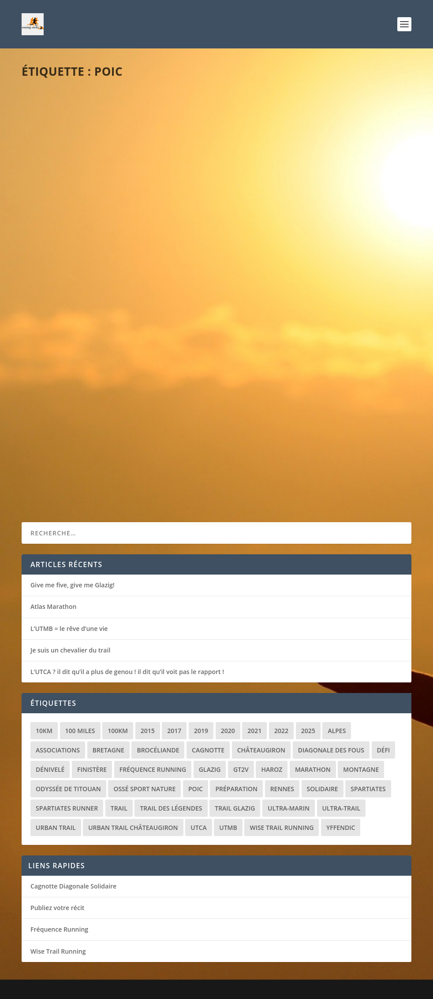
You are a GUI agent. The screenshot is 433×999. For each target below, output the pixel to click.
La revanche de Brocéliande (88, 424)
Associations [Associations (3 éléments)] (58, 750)
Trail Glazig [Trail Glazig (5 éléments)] (235, 808)
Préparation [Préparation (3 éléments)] (236, 789)
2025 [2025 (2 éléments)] (308, 730)
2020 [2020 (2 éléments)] (228, 730)
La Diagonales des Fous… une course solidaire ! (306, 196)
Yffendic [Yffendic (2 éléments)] (340, 827)
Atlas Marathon (53, 606)
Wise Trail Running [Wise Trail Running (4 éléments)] (282, 827)
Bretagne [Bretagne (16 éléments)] (108, 750)
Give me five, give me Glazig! (72, 585)
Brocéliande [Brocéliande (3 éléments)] (158, 750)
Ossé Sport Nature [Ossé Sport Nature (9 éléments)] (144, 789)
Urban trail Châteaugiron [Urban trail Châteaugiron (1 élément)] (133, 827)
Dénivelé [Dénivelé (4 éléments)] (50, 769)
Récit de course (110, 225)
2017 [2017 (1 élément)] (174, 730)
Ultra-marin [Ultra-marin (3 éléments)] (289, 808)
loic (44, 225)
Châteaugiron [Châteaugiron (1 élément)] (261, 750)
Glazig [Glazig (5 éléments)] (210, 769)
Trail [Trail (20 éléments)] (119, 808)
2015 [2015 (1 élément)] (148, 730)
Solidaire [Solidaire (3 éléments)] (322, 789)
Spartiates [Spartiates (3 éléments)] (368, 789)
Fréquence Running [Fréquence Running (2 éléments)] (152, 769)
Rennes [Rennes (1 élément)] (282, 789)
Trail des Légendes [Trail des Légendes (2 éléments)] (171, 808)
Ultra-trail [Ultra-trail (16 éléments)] (341, 808)
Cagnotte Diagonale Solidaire (73, 886)
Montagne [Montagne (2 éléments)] (361, 769)
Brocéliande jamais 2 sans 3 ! (89, 211)
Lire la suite (56, 269)
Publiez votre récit (57, 907)
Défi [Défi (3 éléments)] (383, 750)
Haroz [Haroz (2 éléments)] (271, 769)
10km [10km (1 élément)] (44, 730)
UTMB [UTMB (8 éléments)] (228, 827)
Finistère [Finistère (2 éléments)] (92, 769)
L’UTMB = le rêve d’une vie (69, 628)
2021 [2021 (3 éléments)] (254, 730)
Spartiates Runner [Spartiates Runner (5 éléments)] (67, 808)
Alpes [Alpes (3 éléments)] (337, 730)
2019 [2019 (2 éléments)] (201, 730)
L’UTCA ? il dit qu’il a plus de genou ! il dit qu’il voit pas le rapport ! (127, 671)
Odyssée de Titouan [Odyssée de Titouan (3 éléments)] (68, 789)
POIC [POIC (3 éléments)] (195, 789)
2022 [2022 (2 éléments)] (281, 730)
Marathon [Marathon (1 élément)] (313, 769)
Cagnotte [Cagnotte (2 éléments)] (208, 750)
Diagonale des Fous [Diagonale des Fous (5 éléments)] (331, 750)
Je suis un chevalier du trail (70, 650)
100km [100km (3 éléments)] (118, 730)
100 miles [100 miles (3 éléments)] (80, 730)
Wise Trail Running (58, 951)
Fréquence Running (59, 929)
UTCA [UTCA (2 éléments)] (198, 827)
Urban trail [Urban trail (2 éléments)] (55, 827)
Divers (297, 214)
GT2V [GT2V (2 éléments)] (241, 769)
